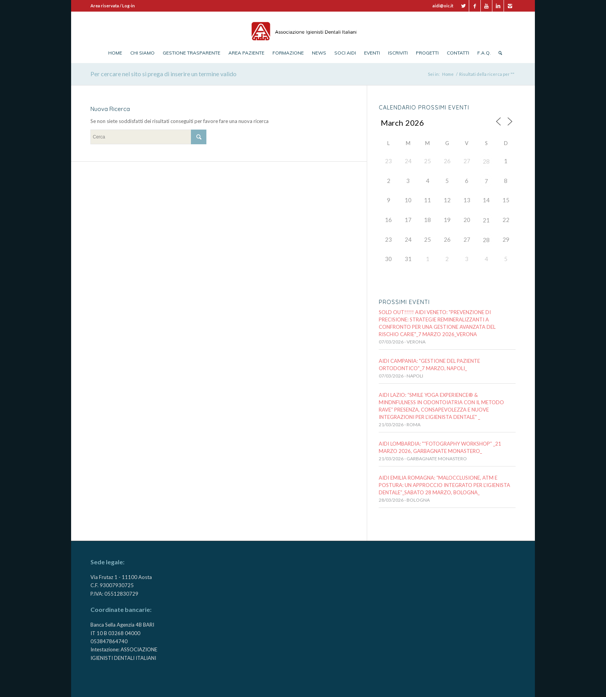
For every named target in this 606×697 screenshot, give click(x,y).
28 (486, 161)
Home (448, 74)
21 (486, 220)
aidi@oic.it (442, 5)
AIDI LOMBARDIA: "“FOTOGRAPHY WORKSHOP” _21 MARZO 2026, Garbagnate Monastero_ (440, 447)
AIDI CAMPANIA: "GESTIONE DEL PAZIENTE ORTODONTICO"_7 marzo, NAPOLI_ (429, 364)
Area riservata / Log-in (112, 5)
